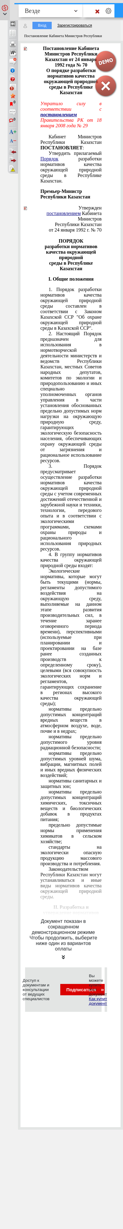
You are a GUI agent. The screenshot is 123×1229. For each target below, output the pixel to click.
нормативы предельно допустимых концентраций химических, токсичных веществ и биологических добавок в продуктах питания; (71, 805)
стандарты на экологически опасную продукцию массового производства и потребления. (71, 855)
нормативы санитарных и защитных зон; (71, 783)
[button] (5, 10)
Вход (42, 25)
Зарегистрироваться (74, 25)
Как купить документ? (99, 1001)
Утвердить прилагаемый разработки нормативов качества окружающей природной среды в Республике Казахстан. (71, 167)
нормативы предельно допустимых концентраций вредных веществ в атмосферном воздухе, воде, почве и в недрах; (71, 720)
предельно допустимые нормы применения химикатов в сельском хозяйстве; (71, 833)
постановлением (58, 114)
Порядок (49, 158)
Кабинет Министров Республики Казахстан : (71, 142)
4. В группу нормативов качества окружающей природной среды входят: (71, 560)
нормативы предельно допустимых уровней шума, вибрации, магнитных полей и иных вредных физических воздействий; (71, 764)
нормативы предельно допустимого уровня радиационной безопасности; (71, 742)
